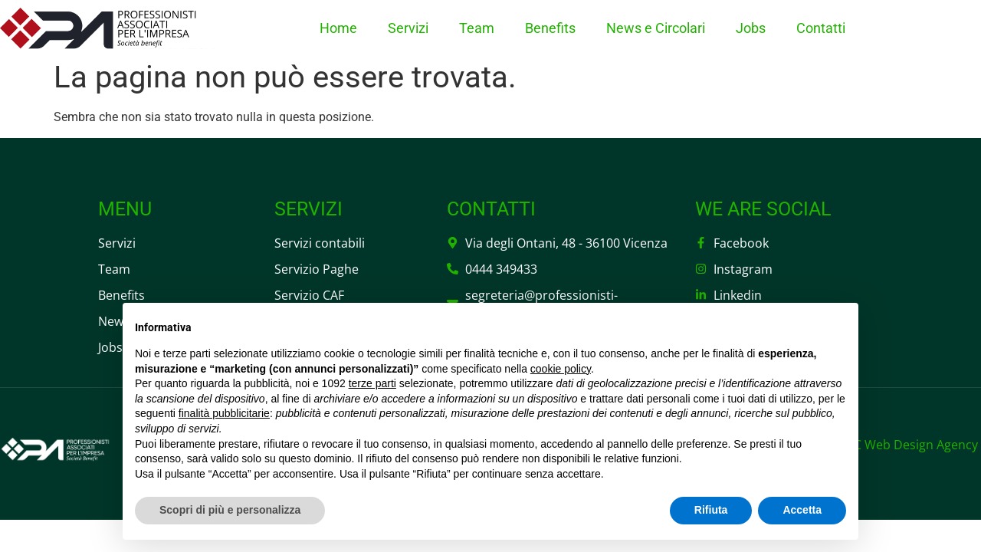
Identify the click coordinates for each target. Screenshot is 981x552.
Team (476, 28)
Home (338, 28)
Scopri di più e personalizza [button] (229, 510)
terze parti (372, 383)
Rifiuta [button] (711, 510)
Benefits (550, 28)
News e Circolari (655, 28)
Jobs (751, 28)
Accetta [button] (802, 510)
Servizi (408, 28)
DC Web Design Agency (911, 444)
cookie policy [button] (560, 369)
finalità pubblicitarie (224, 413)
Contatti (820, 28)
